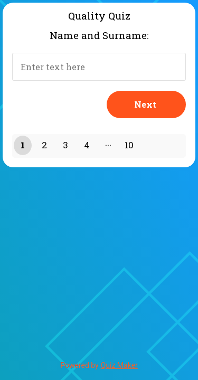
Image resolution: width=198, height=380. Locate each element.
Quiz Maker (119, 365)
